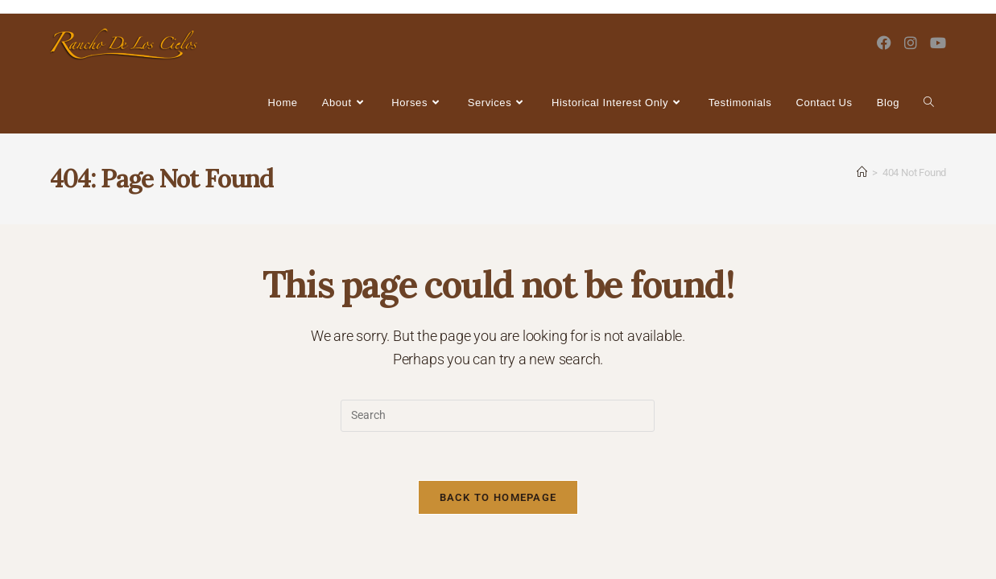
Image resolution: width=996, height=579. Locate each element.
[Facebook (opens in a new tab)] (884, 43)
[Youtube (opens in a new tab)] (938, 43)
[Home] (862, 172)
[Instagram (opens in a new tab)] (911, 43)
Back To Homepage (498, 497)
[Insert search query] (498, 416)
